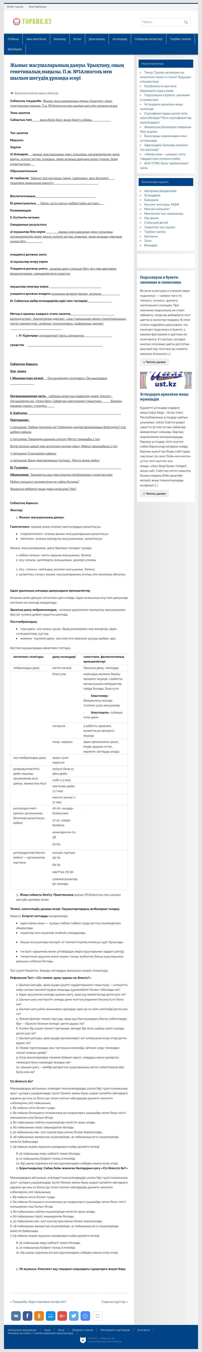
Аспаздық (119, 39)
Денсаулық (97, 39)
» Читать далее (154, 362)
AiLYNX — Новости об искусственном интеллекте (105, 1340)
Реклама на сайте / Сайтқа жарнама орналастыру (41, 1333)
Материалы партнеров (115, 1330)
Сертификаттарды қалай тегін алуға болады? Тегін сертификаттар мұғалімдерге (165, 118)
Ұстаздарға (152, 195)
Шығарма (15, 49)
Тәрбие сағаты (180, 39)
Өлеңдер (150, 245)
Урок (47, 1330)
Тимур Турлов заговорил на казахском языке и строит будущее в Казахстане (165, 77)
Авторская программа (22, 1330)
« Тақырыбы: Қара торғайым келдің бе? (38, 1302)
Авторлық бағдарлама (160, 191)
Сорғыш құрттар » (114, 1302)
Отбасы (13, 39)
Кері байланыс (38, 6)
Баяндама (151, 200)
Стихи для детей (156, 222)
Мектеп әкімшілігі (156, 209)
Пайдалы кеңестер (148, 39)
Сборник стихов (82, 1330)
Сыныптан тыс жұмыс (159, 227)
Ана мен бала (36, 39)
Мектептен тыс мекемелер (163, 213)
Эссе (147, 241)
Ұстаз (77, 39)
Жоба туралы (15, 6)
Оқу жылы (151, 218)
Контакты (143, 1330)
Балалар (60, 39)
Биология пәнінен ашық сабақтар (36, 92)
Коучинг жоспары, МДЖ (161, 204)
